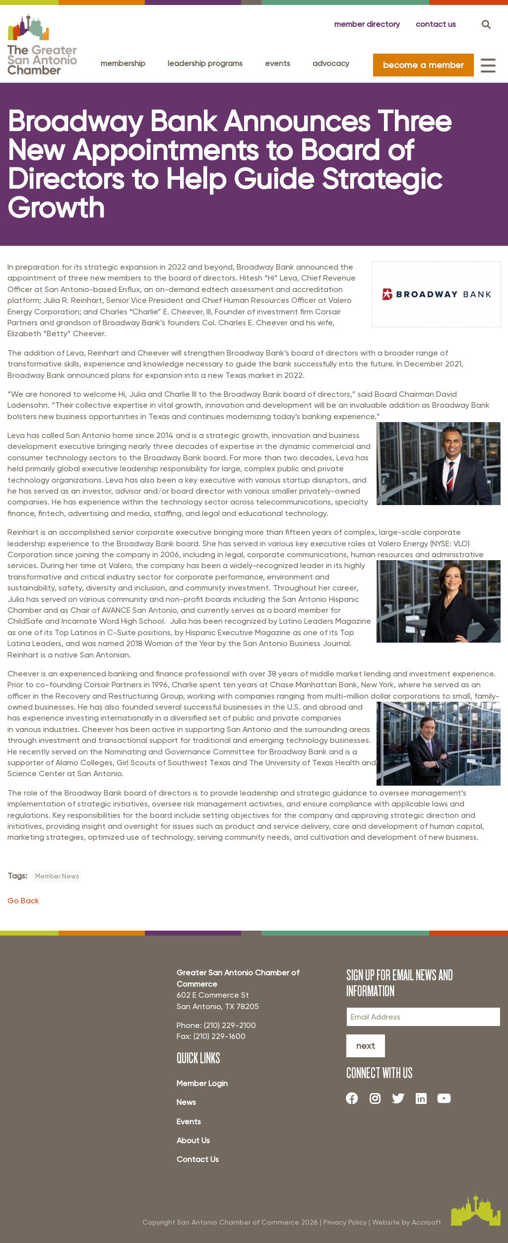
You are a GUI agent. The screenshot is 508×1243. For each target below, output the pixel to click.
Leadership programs (205, 63)
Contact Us (198, 1159)
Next (365, 1045)
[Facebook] (355, 1098)
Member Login (202, 1083)
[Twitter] (401, 1098)
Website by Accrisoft (406, 1222)
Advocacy (331, 63)
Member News (57, 876)
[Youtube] (447, 1098)
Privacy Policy (345, 1222)
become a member (423, 65)
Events (277, 63)
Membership (123, 63)
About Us (193, 1140)
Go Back (23, 900)
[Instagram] (378, 1098)
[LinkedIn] (424, 1098)
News (186, 1102)
